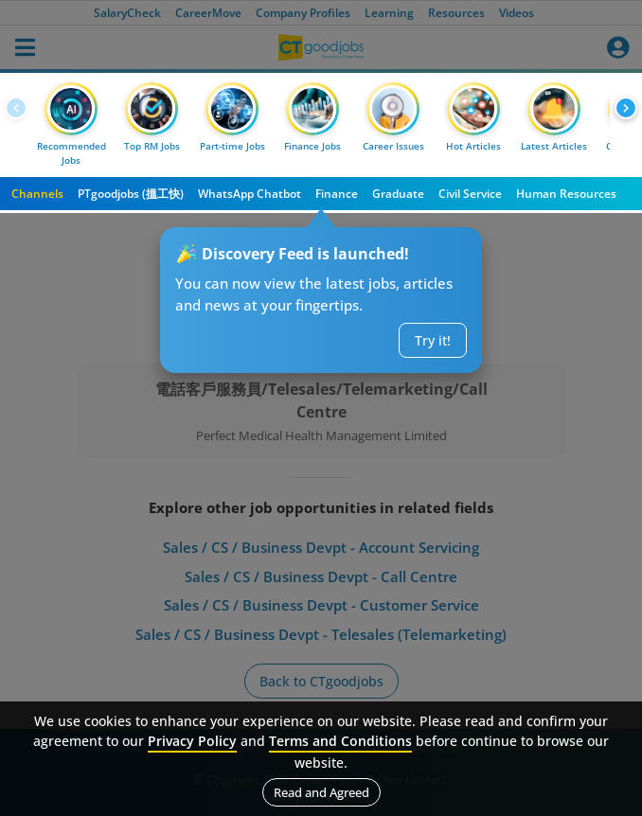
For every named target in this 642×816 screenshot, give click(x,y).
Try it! (433, 340)
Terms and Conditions (340, 741)
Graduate (398, 194)
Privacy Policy (192, 741)
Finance (336, 194)
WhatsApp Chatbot (249, 194)
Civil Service (470, 194)
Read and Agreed (321, 792)
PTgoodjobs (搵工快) (131, 194)
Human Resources (566, 194)
